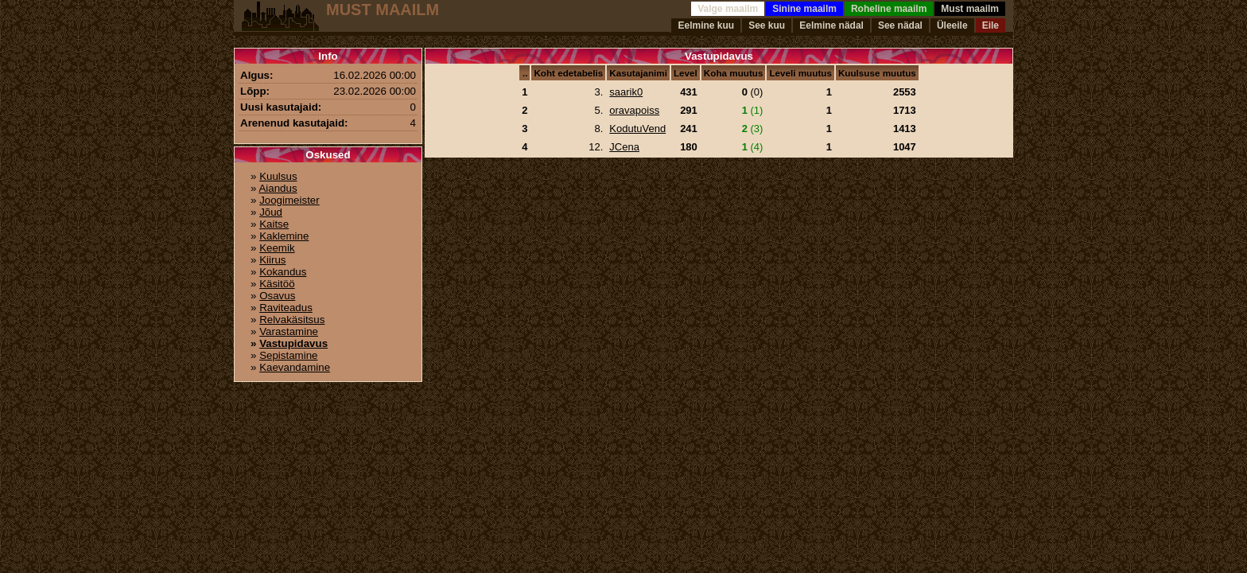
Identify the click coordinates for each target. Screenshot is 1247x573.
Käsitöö (276, 284)
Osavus (277, 296)
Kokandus (282, 272)
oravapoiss (634, 110)
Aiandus (277, 188)
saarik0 (626, 92)
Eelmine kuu (706, 25)
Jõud (270, 212)
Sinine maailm (804, 8)
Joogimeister (289, 200)
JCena (624, 147)
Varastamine (288, 331)
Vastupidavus (293, 343)
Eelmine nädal (831, 25)
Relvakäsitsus (291, 319)
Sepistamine (288, 355)
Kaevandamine (294, 367)
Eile (990, 25)
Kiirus (272, 260)
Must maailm (970, 8)
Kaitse (274, 224)
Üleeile (952, 25)
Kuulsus (278, 176)
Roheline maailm (889, 8)
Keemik (276, 248)
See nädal (900, 25)
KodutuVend (637, 128)
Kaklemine (284, 236)
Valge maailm (727, 8)
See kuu (766, 25)
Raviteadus (286, 308)
